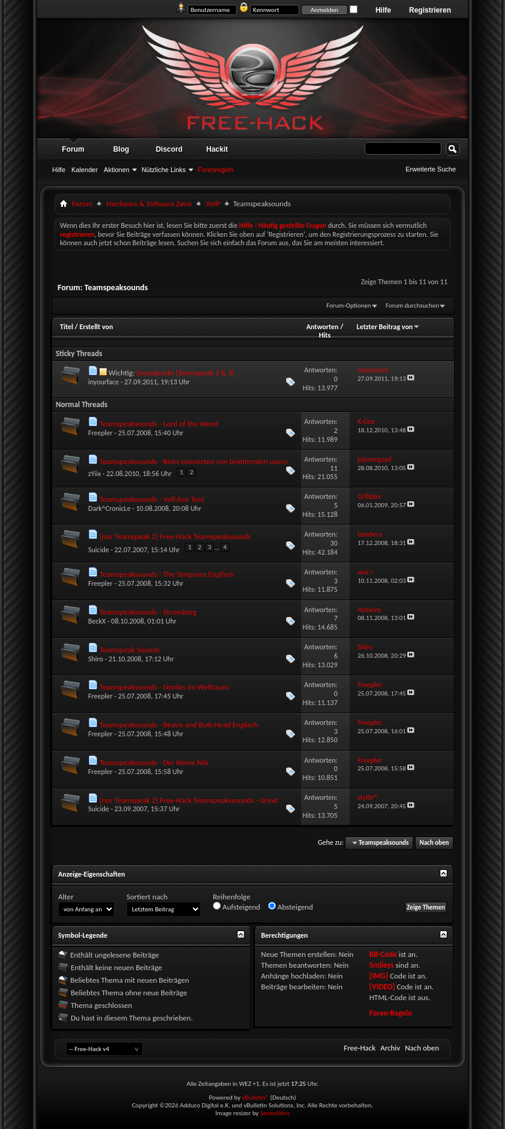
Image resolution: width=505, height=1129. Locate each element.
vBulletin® (255, 1097)
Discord (169, 149)
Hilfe (383, 10)
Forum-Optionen (348, 305)
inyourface (103, 382)
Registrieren (430, 10)
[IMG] (379, 975)
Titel (66, 327)
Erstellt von (96, 327)
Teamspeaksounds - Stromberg (148, 611)
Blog (121, 149)
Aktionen (117, 169)
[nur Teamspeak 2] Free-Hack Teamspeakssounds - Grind (189, 800)
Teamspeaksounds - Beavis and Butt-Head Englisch (179, 724)
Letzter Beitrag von (388, 327)
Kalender (84, 169)
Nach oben (434, 843)
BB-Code (383, 954)
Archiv (390, 1047)
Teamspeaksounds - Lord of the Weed (159, 423)
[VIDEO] (382, 986)
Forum (73, 149)
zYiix (94, 473)
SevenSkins (275, 1113)
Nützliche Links (164, 169)
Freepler (100, 433)
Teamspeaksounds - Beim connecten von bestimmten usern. (194, 461)
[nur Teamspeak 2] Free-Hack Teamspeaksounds (175, 536)
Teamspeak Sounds (130, 649)
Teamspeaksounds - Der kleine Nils (154, 762)
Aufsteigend (236, 906)
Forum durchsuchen (412, 305)
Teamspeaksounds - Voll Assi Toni (152, 499)
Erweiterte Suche (430, 169)
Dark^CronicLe (109, 508)
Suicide (98, 550)
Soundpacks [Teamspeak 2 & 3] (185, 372)
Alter (66, 896)
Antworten (322, 327)
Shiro (95, 659)
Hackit (217, 149)
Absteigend (290, 906)
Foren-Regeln (390, 1012)
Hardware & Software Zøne (149, 203)
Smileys (381, 965)
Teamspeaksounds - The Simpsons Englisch (167, 574)
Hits (324, 335)
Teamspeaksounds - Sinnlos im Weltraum (164, 686)
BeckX (97, 621)
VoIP (213, 203)
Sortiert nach (147, 896)
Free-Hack (359, 1047)
